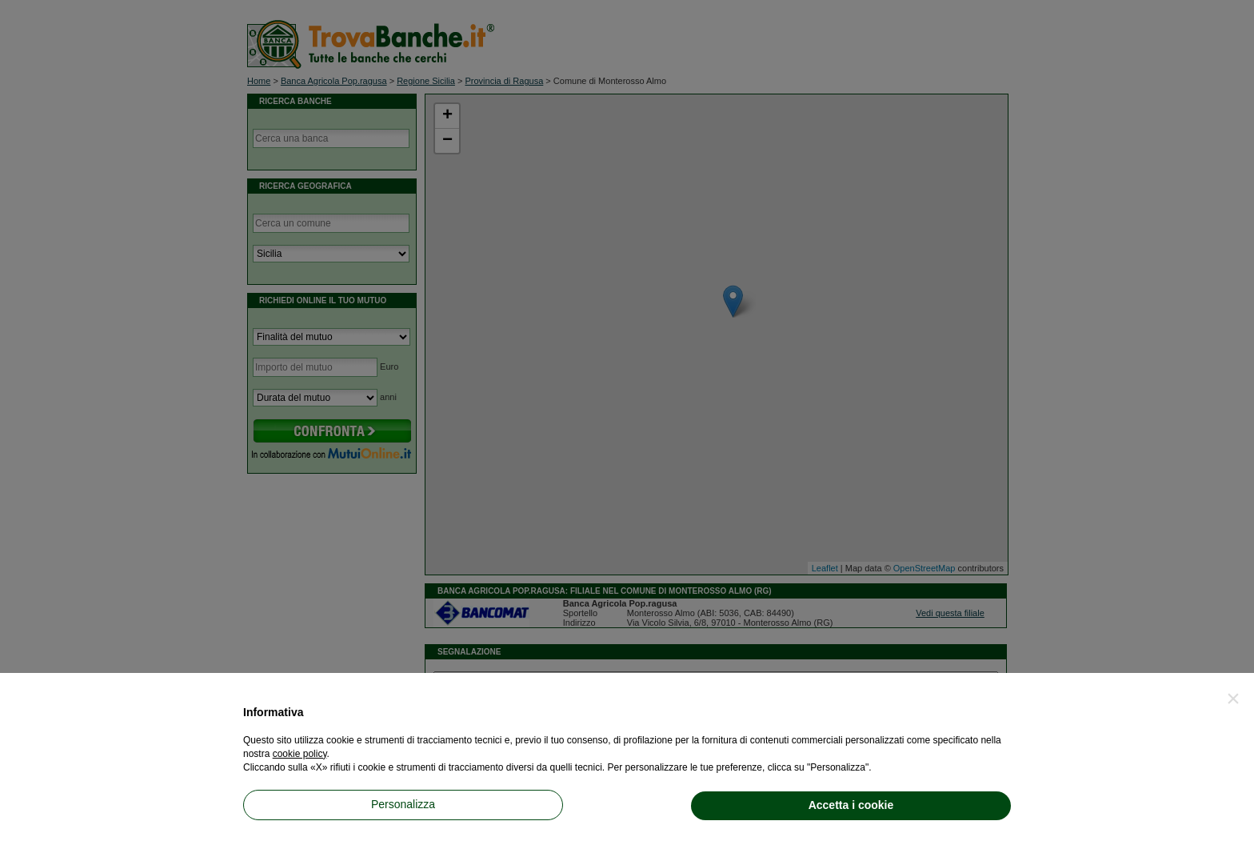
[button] (1233, 698)
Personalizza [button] (403, 804)
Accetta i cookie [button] (851, 805)
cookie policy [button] (300, 753)
